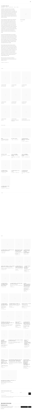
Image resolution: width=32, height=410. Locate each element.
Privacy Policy (22, 396)
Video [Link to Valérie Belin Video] (15, 7)
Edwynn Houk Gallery (9, 1)
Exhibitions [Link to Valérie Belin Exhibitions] (11, 7)
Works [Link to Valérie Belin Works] (7, 7)
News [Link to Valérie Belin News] (17, 7)
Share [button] (22, 21)
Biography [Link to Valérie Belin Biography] (3, 7)
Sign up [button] (29, 393)
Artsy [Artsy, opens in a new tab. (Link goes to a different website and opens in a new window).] (4, 403)
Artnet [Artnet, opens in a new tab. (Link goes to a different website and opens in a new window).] (6, 403)
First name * (2, 392)
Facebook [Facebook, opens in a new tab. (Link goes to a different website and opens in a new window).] (1, 403)
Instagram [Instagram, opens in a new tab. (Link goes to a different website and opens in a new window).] (3, 403)
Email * (21, 392)
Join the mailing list (7, 403)
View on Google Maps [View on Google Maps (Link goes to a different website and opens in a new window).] (10, 403)
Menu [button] (30, 1)
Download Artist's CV (5, 62)
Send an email (9, 403)
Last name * (12, 392)
